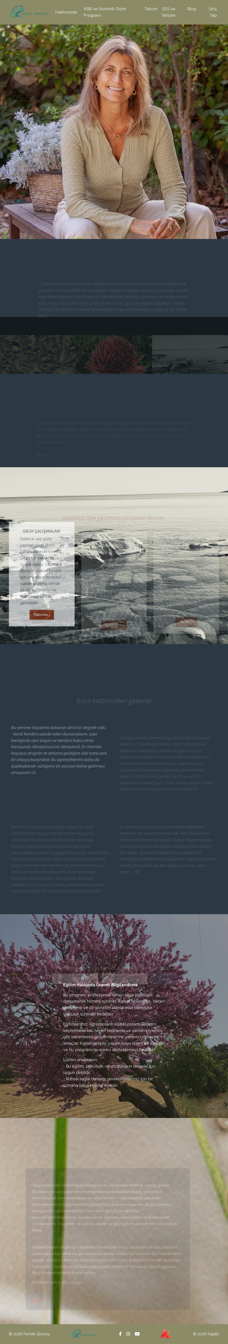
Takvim (151, 8)
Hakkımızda (66, 12)
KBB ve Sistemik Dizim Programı (105, 12)
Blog (191, 8)
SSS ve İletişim (168, 12)
